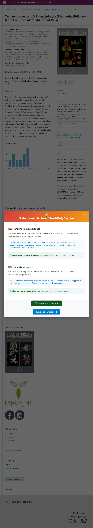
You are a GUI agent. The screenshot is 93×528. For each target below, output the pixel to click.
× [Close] (84, 214)
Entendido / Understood (46, 312)
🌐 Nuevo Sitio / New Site (46, 303)
